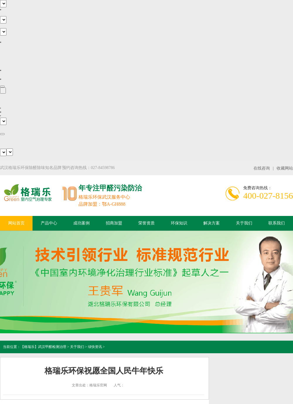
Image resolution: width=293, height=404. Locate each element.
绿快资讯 (95, 347)
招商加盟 (114, 223)
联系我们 (276, 223)
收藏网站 (285, 168)
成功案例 (81, 223)
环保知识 (179, 223)
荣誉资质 (146, 223)
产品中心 (49, 223)
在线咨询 (261, 168)
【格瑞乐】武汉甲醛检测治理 (43, 347)
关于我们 (244, 223)
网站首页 (16, 223)
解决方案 (211, 223)
